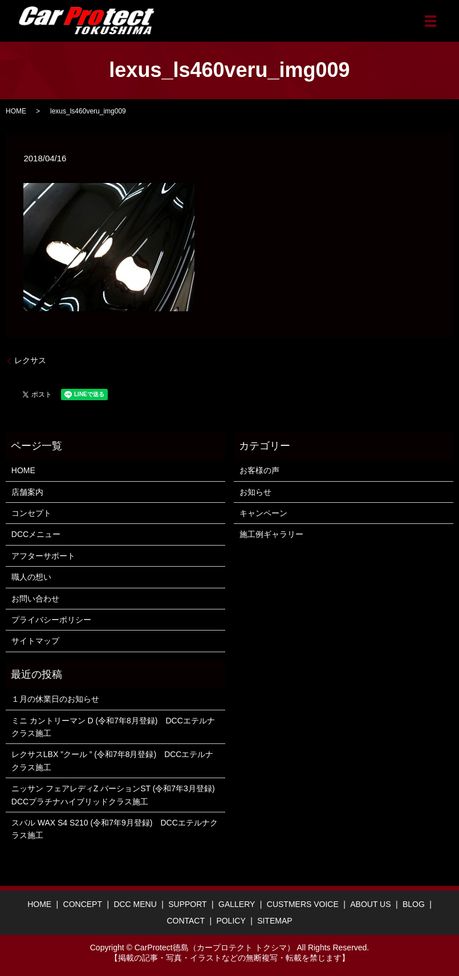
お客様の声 (259, 470)
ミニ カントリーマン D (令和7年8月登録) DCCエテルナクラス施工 (113, 727)
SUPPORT (187, 904)
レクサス (30, 360)
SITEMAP (274, 920)
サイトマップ (35, 640)
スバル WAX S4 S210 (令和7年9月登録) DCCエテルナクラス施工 (114, 829)
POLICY (230, 920)
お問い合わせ (35, 598)
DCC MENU (134, 904)
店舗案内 (27, 492)
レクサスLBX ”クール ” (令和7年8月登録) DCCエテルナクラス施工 (112, 760)
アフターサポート (43, 555)
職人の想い (31, 576)
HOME (16, 111)
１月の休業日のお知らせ (55, 698)
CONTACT (185, 920)
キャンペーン (263, 513)
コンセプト (31, 513)
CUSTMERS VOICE (303, 904)
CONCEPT (82, 904)
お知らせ (255, 492)
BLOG (414, 904)
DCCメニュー (35, 534)
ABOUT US (370, 904)
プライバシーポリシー (51, 619)
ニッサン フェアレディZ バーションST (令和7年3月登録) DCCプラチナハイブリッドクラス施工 (115, 795)
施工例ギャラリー (271, 534)
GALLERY (236, 904)
